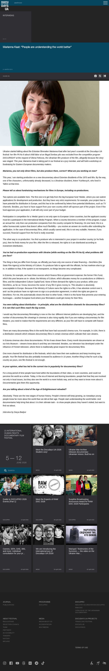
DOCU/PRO (43, 605)
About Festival (10, 619)
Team (5, 627)
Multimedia (44, 627)
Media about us (45, 621)
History (6, 638)
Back (4, 39)
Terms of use (81, 648)
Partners (7, 630)
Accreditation (45, 624)
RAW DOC (79, 608)
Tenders (6, 636)
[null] (95, 76)
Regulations (8, 621)
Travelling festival (84, 621)
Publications (8, 605)
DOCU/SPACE (80, 627)
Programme (44, 602)
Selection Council (11, 624)
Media (41, 619)
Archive (6, 641)
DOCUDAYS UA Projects (86, 619)
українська (18, 3)
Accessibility (8, 633)
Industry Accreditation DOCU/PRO (90, 605)
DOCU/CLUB (79, 624)
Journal (7, 602)
